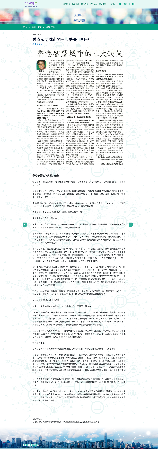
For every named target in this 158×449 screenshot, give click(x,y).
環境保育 (93, 4)
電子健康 (102, 4)
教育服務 (75, 4)
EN (133, 4)
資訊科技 (84, 4)
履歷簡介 (66, 4)
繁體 (125, 4)
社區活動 (111, 4)
